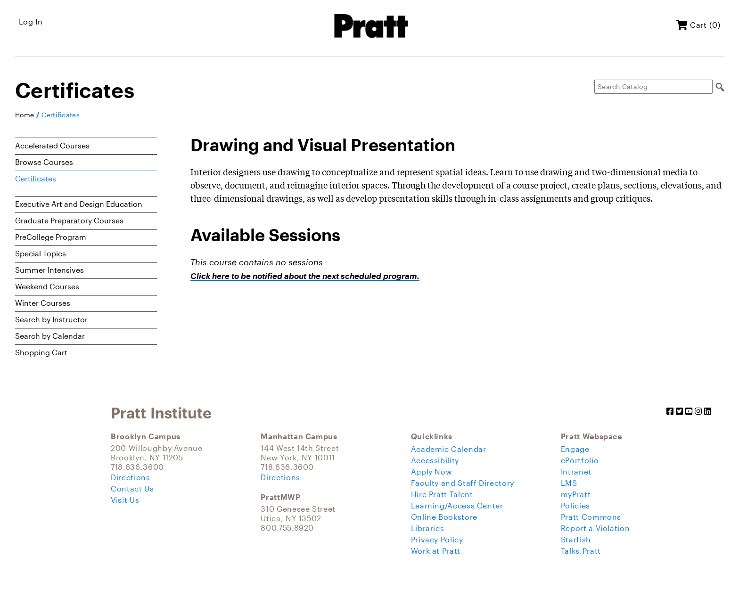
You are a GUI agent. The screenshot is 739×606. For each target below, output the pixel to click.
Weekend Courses (47, 286)
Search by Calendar (50, 335)
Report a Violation (595, 528)
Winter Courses (42, 302)
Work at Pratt (435, 550)
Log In (31, 21)
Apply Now (431, 471)
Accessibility (435, 460)
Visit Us (125, 499)
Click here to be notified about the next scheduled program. (304, 275)
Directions (130, 477)
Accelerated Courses (52, 145)
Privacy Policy (437, 539)
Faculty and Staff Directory (462, 482)
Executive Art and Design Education (78, 203)
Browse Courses (44, 161)
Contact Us (132, 488)
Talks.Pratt (581, 550)
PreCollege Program (50, 236)
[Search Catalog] (653, 87)
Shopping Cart (41, 352)
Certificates (60, 115)
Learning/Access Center (457, 505)
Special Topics (40, 253)
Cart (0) (698, 24)
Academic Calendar (448, 448)
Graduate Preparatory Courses (69, 220)
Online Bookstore (444, 516)
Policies (575, 505)
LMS (569, 482)
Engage (575, 448)
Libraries (427, 528)
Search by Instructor (51, 319)
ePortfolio (580, 460)
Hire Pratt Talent (442, 494)
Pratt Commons (591, 516)
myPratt (576, 494)
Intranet (576, 471)
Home (24, 115)
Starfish (576, 539)
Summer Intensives (49, 269)
